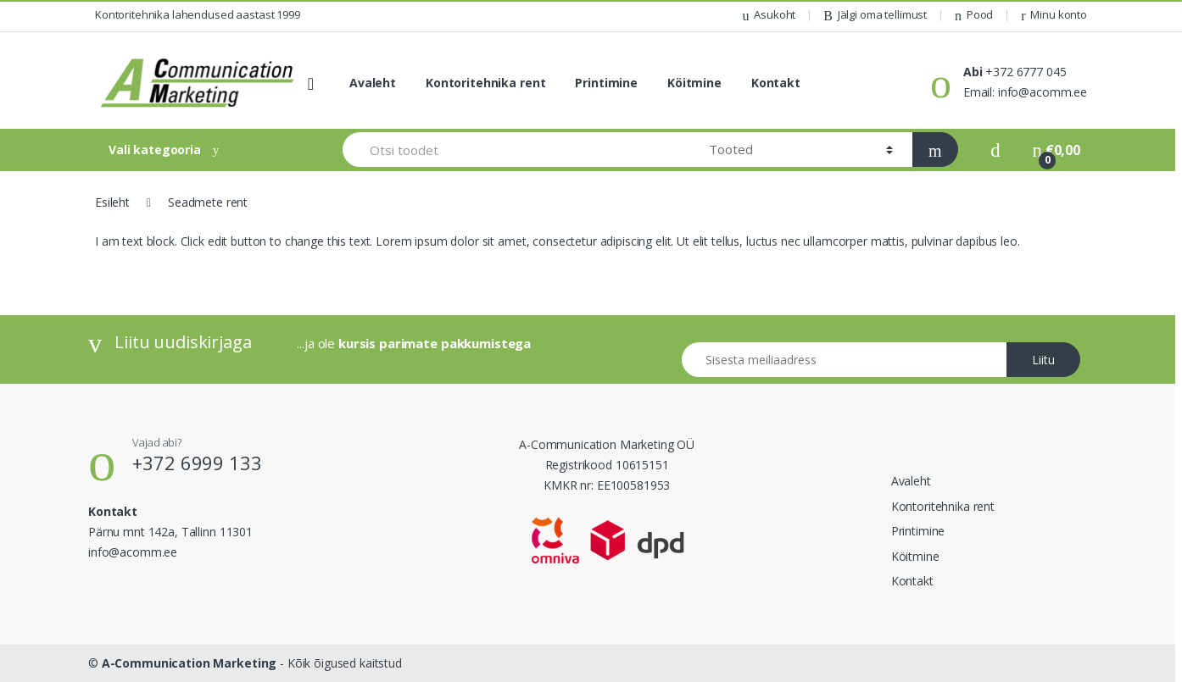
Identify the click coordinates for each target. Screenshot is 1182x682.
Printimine (606, 83)
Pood (974, 15)
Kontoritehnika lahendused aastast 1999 (197, 14)
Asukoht (768, 15)
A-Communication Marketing (189, 663)
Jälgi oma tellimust (875, 15)
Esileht (112, 202)
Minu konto (1054, 15)
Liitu (1043, 360)
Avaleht (372, 83)
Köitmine (694, 83)
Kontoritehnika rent (485, 83)
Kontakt (775, 83)
